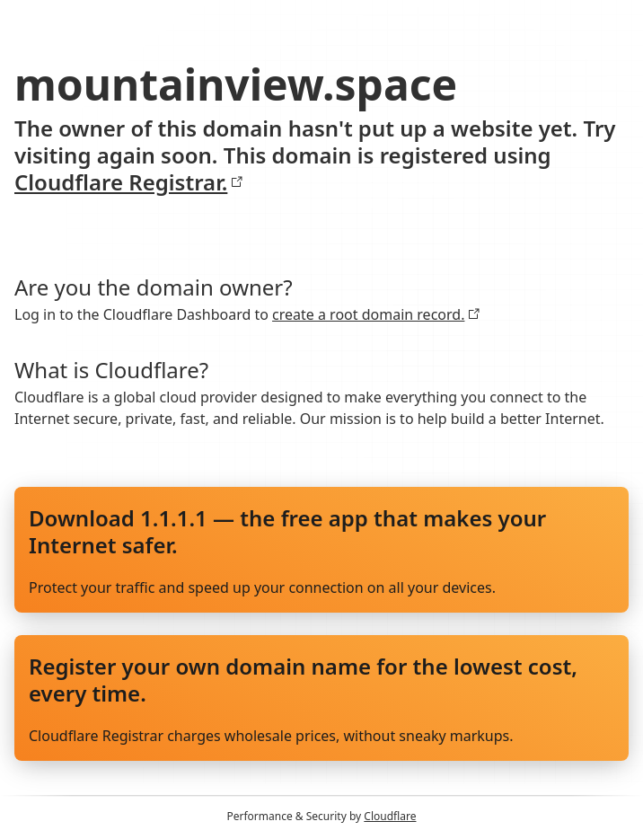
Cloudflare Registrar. (128, 182)
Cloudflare (390, 816)
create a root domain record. (376, 314)
